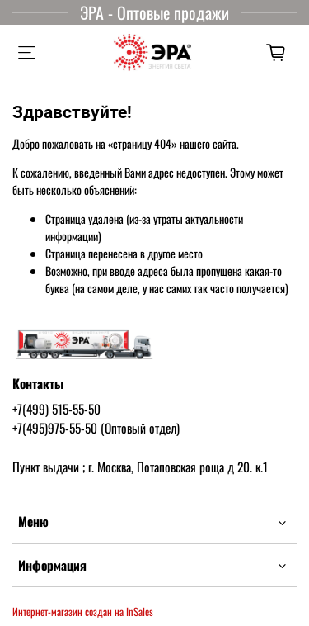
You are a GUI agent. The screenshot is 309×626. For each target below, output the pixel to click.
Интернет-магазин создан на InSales (82, 611)
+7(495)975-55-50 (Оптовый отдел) (96, 428)
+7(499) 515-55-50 (56, 409)
